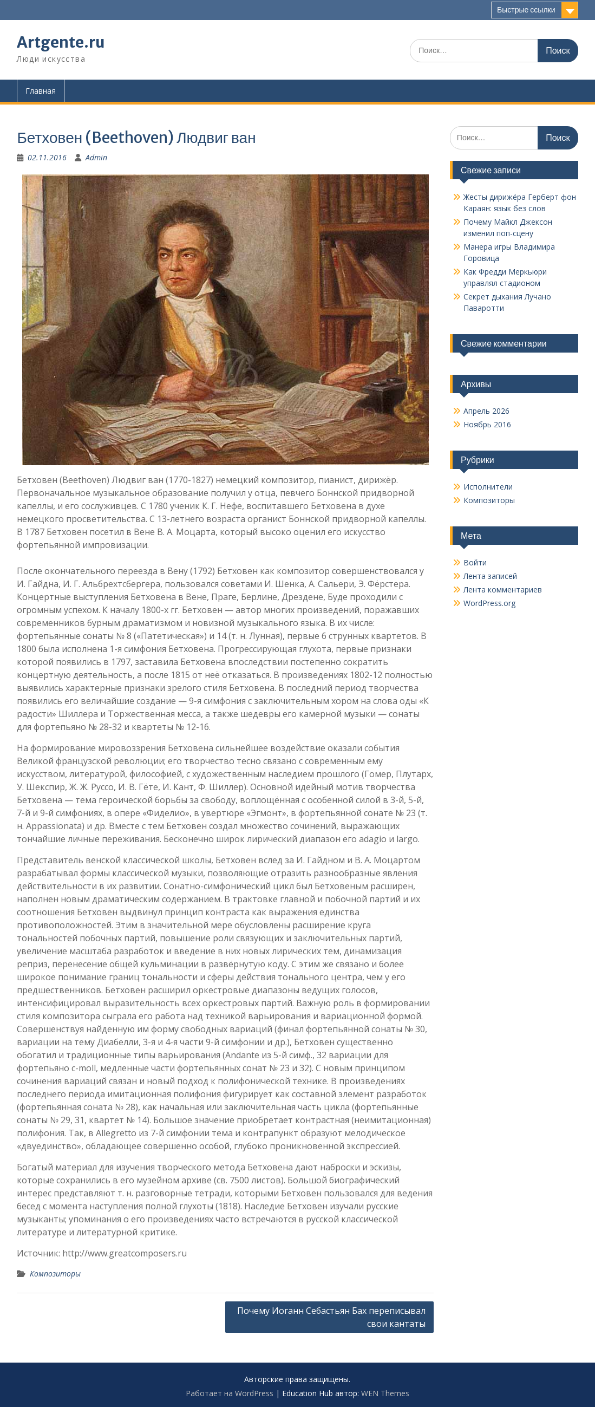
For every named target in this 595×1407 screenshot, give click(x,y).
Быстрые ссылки (526, 10)
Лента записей (490, 576)
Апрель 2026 (486, 411)
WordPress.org (489, 603)
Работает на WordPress (229, 1393)
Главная (40, 91)
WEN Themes (385, 1393)
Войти (475, 562)
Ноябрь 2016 (487, 424)
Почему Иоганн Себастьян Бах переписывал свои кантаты (331, 1317)
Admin (96, 157)
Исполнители (488, 486)
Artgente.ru (61, 42)
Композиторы (55, 1273)
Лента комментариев (502, 589)
